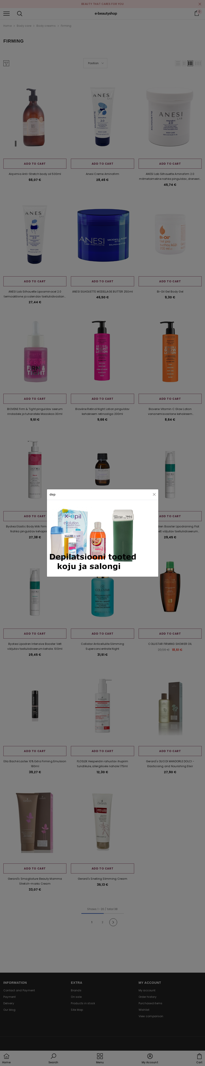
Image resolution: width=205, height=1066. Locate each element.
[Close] (154, 494)
